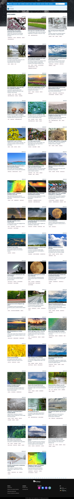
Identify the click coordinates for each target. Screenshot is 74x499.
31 (40, 477)
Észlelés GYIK (25, 487)
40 (59, 477)
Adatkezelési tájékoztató (11, 491)
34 (46, 477)
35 (48, 477)
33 (44, 477)
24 (26, 477)
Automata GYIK (25, 489)
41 (61, 477)
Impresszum (9, 487)
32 (42, 477)
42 (63, 477)
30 (38, 477)
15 (8, 477)
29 (36, 477)
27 (32, 477)
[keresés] (60, 4)
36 (50, 477)
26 (30, 477)
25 (28, 477)
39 (57, 477)
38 (55, 477)
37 (53, 477)
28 (34, 477)
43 (65, 477)
